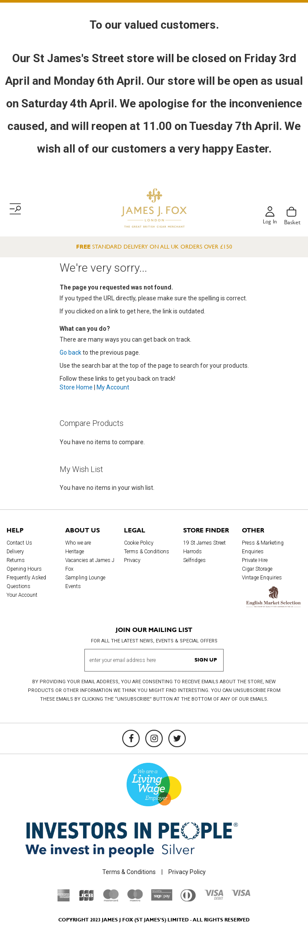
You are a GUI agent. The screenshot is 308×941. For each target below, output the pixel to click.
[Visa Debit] (213, 897)
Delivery (15, 552)
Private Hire (255, 560)
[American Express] (63, 899)
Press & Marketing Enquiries (263, 547)
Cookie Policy (139, 543)
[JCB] (86, 899)
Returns (16, 560)
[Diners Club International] (188, 899)
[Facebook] (131, 738)
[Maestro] (135, 899)
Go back (70, 352)
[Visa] (241, 894)
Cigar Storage (257, 569)
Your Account (22, 595)
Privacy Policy (187, 871)
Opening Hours (24, 569)
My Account (113, 387)
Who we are (78, 543)
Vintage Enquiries (262, 578)
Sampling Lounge (85, 578)
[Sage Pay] (161, 898)
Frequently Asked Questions (26, 582)
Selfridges (194, 560)
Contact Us (19, 543)
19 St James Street (204, 543)
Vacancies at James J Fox (89, 564)
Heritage (74, 552)
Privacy (132, 560)
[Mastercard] (111, 899)
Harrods (192, 552)
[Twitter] (177, 738)
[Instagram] (154, 738)
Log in (269, 222)
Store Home (76, 387)
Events (73, 586)
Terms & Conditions (146, 552)
